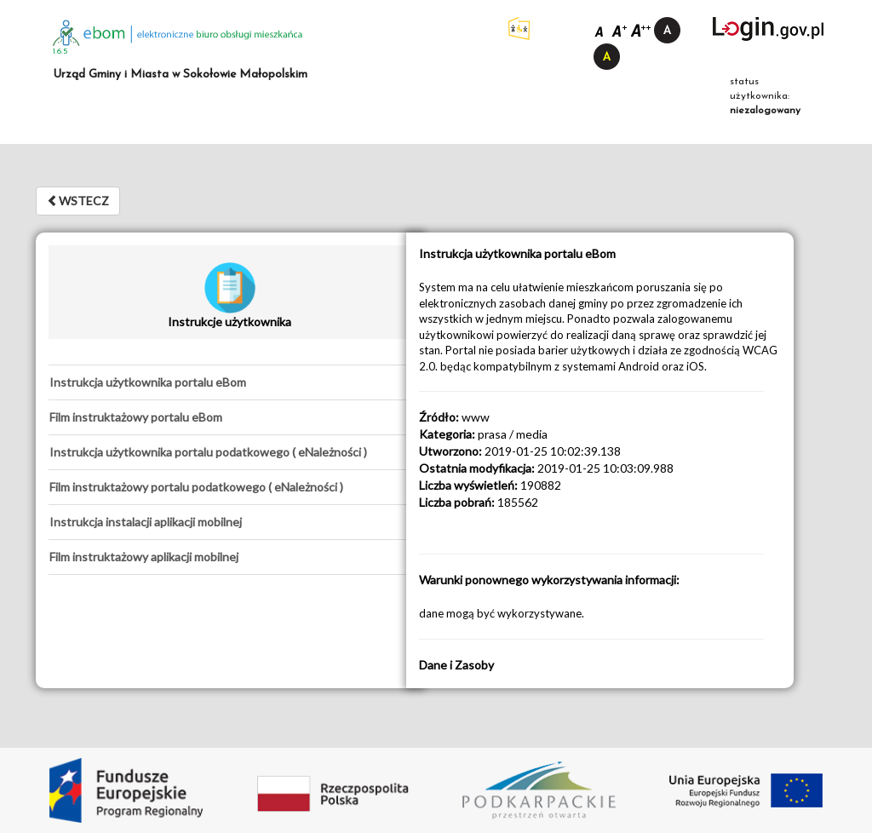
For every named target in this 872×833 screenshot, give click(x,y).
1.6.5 (60, 51)
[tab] (229, 382)
